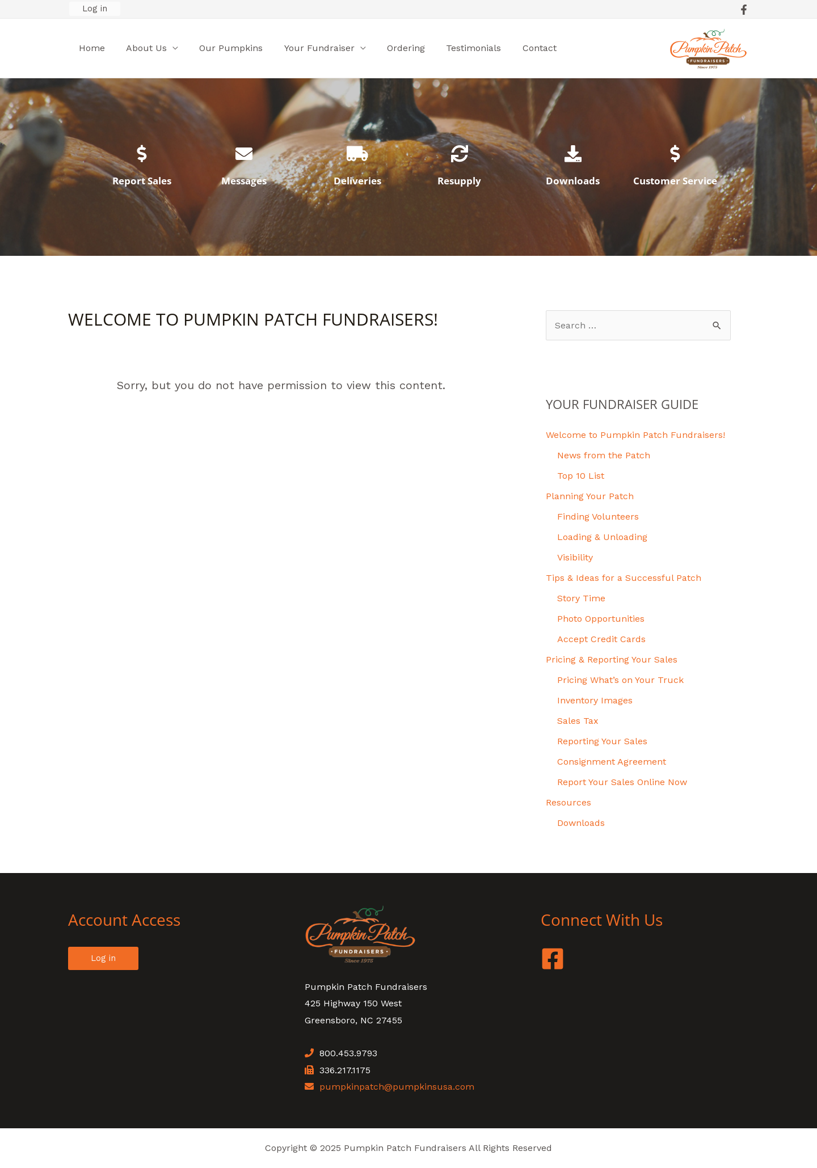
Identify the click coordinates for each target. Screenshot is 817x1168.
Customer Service (675, 180)
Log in (94, 8)
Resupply (459, 180)
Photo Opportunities (601, 618)
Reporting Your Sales (602, 741)
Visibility (575, 557)
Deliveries (357, 180)
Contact (520, 48)
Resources (568, 802)
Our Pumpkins (223, 48)
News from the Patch (603, 455)
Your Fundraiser (308, 48)
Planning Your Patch (590, 496)
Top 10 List (580, 475)
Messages (244, 180)
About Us (141, 48)
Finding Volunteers (598, 516)
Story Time (581, 598)
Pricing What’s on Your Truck (620, 679)
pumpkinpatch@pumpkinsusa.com (396, 1087)
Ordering (392, 48)
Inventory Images (595, 700)
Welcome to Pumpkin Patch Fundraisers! (635, 434)
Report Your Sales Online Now (622, 782)
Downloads (573, 180)
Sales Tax (578, 720)
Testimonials (457, 48)
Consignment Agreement (611, 761)
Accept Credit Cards (601, 639)
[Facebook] (744, 10)
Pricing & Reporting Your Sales (611, 659)
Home (90, 48)
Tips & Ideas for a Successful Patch (623, 577)
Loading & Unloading (602, 537)
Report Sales (141, 180)
